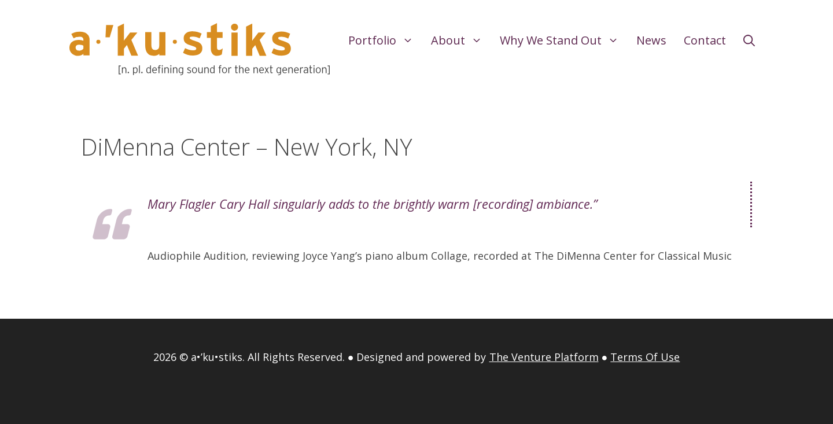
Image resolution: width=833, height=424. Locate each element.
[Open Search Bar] (749, 40)
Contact (705, 40)
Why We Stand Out (564, 40)
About (461, 40)
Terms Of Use (645, 357)
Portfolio (385, 40)
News (651, 40)
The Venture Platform (544, 357)
